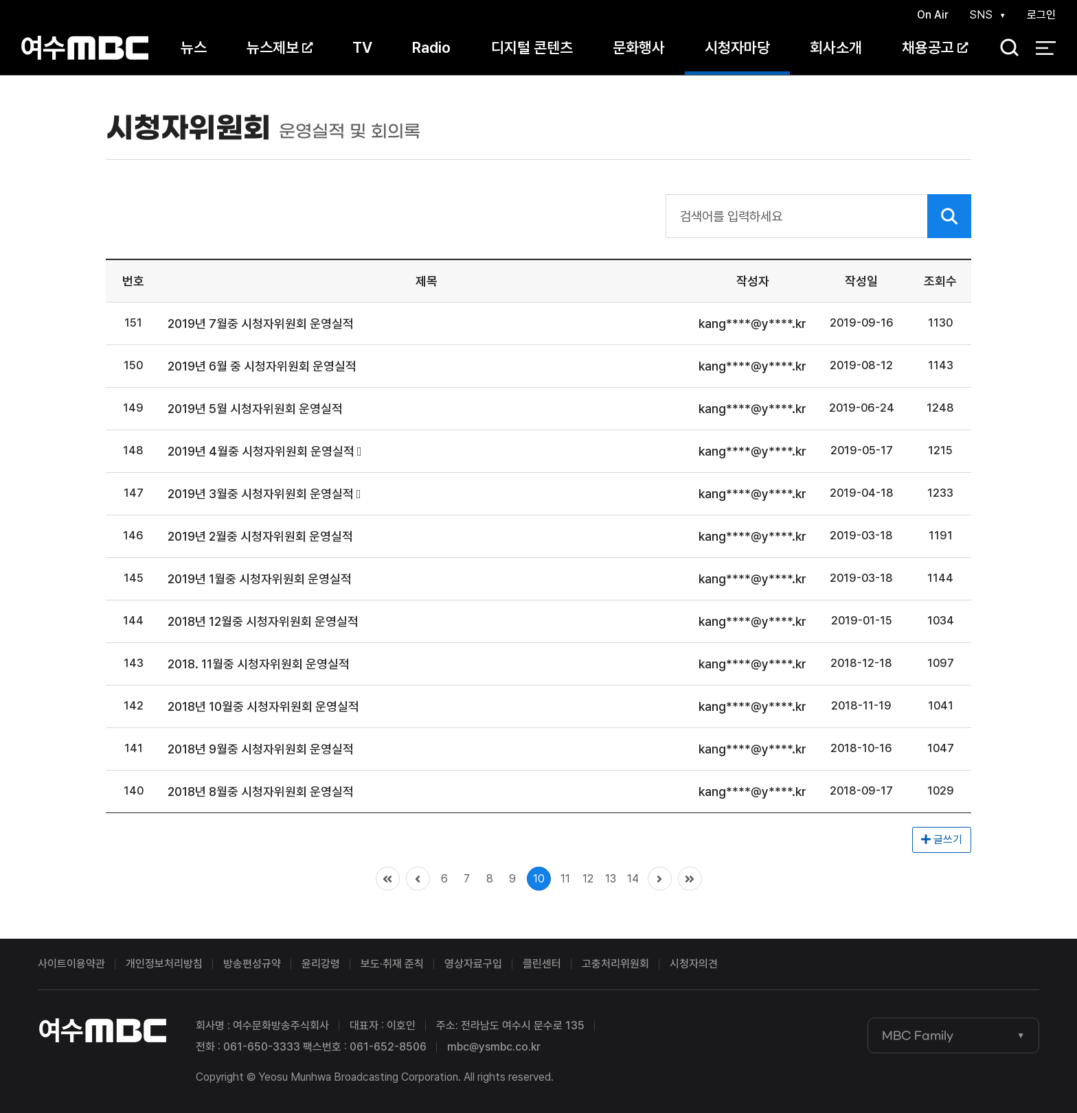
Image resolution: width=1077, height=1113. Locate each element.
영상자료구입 (473, 963)
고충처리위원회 (615, 963)
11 (565, 878)
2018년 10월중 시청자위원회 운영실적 (263, 706)
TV (362, 47)
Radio (431, 47)
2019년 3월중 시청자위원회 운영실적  (264, 494)
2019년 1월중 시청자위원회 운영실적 (260, 579)
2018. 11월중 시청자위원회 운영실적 (259, 664)
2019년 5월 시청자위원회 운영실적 (255, 408)
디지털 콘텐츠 (532, 47)
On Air (933, 14)
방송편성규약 (252, 963)
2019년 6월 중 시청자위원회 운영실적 (262, 366)
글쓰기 (941, 839)
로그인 (1041, 14)
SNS (981, 14)
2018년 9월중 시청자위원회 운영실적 (261, 749)
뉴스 (194, 47)
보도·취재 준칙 (392, 963)
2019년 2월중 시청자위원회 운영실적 (260, 536)
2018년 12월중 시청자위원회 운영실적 (263, 621)
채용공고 (935, 47)
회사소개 (836, 47)
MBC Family (917, 1035)
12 (587, 878)
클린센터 (542, 963)
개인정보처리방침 (164, 963)
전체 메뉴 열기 (1046, 48)
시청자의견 (694, 963)
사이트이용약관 (71, 963)
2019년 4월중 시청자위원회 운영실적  (265, 451)
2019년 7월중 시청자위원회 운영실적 (261, 323)
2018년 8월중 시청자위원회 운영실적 (261, 791)
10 (539, 878)
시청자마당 (737, 47)
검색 (1005, 48)
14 (633, 878)
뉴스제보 (280, 47)
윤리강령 (321, 963)
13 (610, 878)
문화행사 (639, 47)
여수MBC (84, 48)
